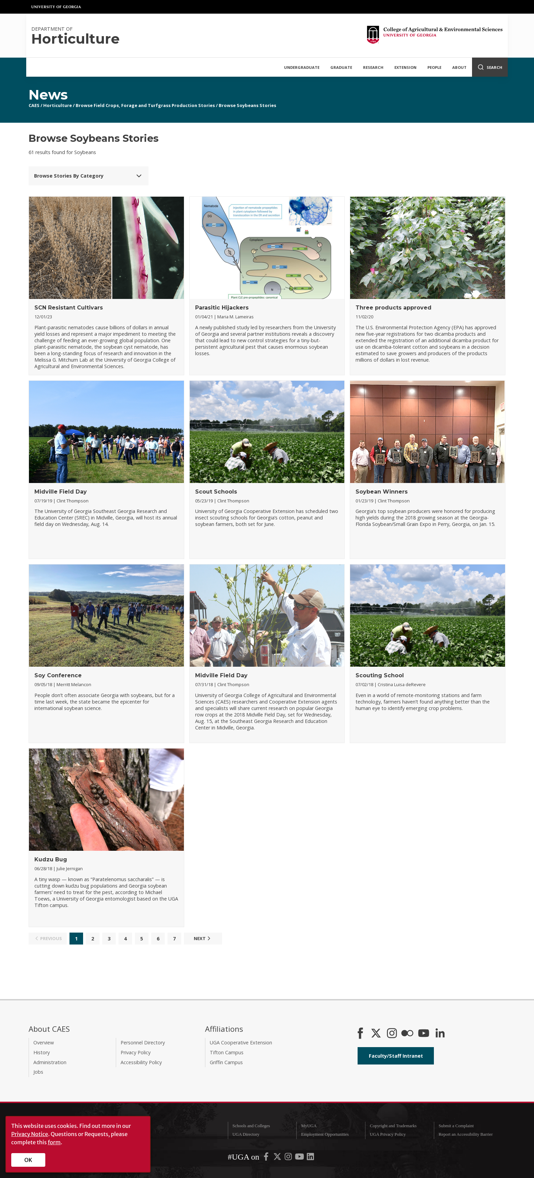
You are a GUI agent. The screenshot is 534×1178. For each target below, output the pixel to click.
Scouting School (380, 675)
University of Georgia (56, 6)
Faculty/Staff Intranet (396, 1056)
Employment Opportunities (325, 1134)
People (434, 67)
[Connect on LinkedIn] (440, 1034)
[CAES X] (376, 1034)
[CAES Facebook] (360, 1034)
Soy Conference (58, 675)
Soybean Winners (382, 491)
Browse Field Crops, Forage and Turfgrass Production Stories (145, 105)
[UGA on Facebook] (266, 1158)
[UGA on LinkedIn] (310, 1158)
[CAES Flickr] (407, 1034)
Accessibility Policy (141, 1062)
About (459, 67)
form (54, 1142)
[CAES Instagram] (392, 1034)
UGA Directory (245, 1134)
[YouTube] (423, 1034)
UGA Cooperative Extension (241, 1042)
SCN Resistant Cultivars (68, 307)
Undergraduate (301, 67)
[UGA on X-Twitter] (277, 1158)
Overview (43, 1042)
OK (28, 1160)
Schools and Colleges (251, 1125)
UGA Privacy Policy (388, 1134)
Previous (47, 938)
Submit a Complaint (456, 1125)
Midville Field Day (60, 491)
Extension (405, 67)
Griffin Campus (226, 1062)
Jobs (38, 1072)
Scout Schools (216, 491)
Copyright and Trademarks (393, 1125)
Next (203, 938)
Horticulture (57, 105)
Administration (49, 1062)
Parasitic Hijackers (222, 307)
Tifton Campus (227, 1052)
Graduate (341, 67)
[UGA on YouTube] (300, 1158)
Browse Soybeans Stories (247, 105)
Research (373, 67)
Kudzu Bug (50, 859)
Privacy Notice (29, 1134)
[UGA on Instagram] (288, 1158)
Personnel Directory (143, 1042)
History (41, 1052)
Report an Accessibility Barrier (466, 1134)
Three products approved (393, 307)
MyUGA (309, 1125)
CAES (34, 105)
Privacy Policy (136, 1052)
